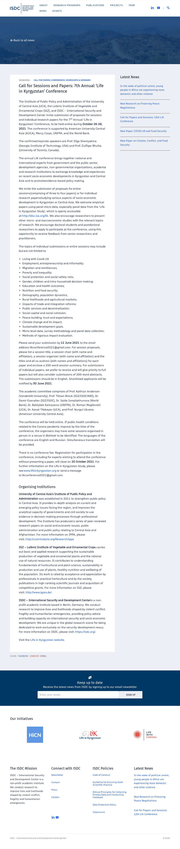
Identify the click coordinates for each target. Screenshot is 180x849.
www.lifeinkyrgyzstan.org (40, 470)
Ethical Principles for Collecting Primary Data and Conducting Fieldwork (110, 795)
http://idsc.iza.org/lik (35, 215)
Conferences (58, 80)
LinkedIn (34, 656)
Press (54, 789)
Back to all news (24, 40)
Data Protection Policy (104, 804)
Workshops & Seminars (78, 80)
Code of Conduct (101, 775)
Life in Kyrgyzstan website (47, 640)
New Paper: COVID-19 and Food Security (143, 131)
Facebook (23, 656)
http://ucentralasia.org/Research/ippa (49, 539)
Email (43, 656)
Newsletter (57, 775)
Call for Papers (42, 80)
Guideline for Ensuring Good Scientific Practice (108, 783)
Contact (55, 782)
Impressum (99, 812)
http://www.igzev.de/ (38, 592)
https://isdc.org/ (85, 631)
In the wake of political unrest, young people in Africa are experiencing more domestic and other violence (142, 90)
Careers (55, 797)
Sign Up (130, 694)
